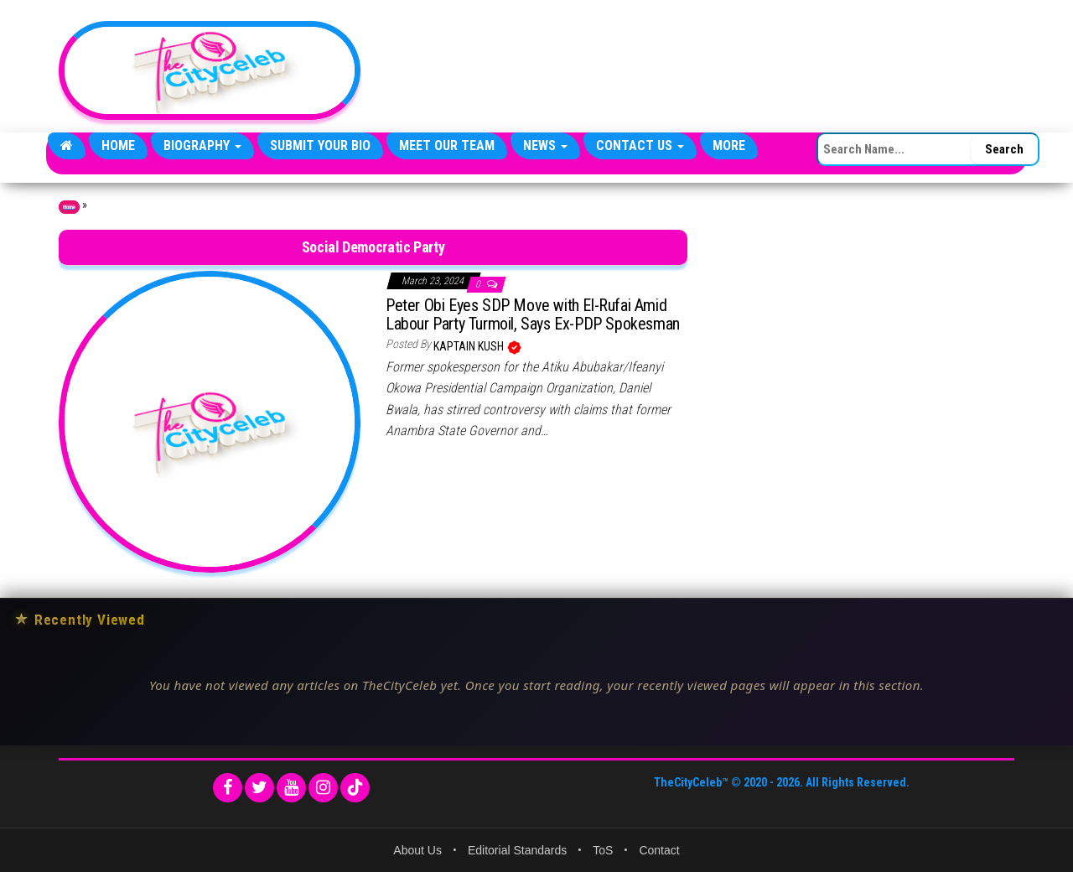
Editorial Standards (517, 850)
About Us (417, 850)
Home (118, 145)
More (729, 145)
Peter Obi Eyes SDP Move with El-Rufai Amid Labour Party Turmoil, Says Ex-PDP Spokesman (533, 314)
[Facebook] (227, 787)
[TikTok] (355, 787)
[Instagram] (323, 787)
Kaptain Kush (469, 346)
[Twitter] (259, 787)
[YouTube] (291, 787)
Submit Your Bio (320, 145)
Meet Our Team (447, 145)
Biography (202, 145)
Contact (659, 850)
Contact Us (640, 145)
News (545, 145)
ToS (603, 850)
